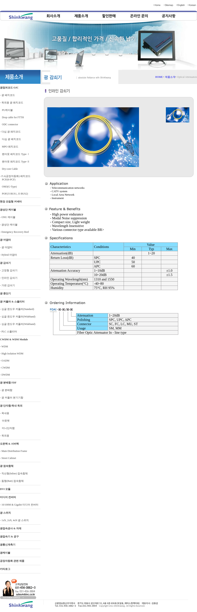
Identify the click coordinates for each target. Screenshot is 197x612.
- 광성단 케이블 (8, 224)
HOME (159, 76)
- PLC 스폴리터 (8, 331)
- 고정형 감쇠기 (8, 270)
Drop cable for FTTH (12, 117)
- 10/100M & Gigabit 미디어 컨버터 (19, 504)
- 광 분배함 (6, 390)
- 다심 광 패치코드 (10, 131)
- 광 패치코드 (7, 95)
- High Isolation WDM (11, 353)
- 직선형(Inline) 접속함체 (14, 473)
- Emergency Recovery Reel (14, 231)
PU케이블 (6, 110)
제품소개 (170, 76)
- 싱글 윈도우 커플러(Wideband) (17, 316)
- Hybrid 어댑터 (8, 254)
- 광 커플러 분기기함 (11, 397)
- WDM (4, 346)
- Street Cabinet (8, 458)
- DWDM (5, 374)
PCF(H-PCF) (7, 179)
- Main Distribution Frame (13, 451)
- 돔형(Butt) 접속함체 (12, 480)
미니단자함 (7, 428)
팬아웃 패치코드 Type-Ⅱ (15, 161)
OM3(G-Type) (8, 186)
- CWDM (5, 367)
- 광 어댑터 (6, 247)
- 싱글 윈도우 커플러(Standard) (17, 309)
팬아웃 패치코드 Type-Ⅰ (15, 154)
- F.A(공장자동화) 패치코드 (15, 176)
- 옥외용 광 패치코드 (11, 102)
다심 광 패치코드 (10, 139)
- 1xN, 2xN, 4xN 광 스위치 (14, 520)
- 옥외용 (4, 435)
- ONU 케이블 (7, 217)
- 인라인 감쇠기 (8, 277)
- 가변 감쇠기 (7, 285)
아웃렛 (5, 420)
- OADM (4, 360)
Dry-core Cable (9, 168)
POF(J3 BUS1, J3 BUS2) (14, 193)
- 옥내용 (4, 413)
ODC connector (9, 124)
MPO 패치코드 (9, 146)
